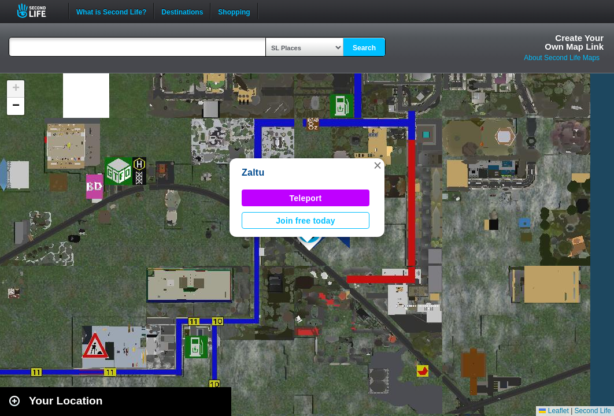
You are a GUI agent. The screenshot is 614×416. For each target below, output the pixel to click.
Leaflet (553, 411)
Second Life (38, 10)
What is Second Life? (111, 11)
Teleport (306, 198)
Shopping (234, 11)
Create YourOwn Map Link (574, 42)
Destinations (182, 11)
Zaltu (253, 172)
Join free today (305, 220)
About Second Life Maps (562, 58)
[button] (377, 165)
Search (364, 48)
